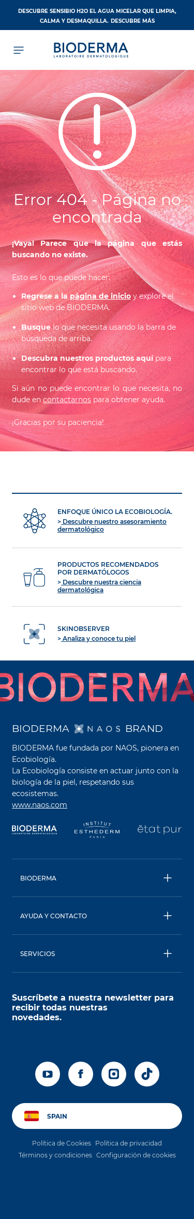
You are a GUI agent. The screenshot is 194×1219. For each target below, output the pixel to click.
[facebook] (80, 1074)
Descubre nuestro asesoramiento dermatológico (112, 525)
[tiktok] (147, 1074)
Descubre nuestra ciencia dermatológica (99, 586)
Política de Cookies (61, 1143)
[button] (97, 878)
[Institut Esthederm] (97, 830)
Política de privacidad (128, 1143)
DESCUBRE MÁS (133, 21)
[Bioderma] (34, 830)
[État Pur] (159, 830)
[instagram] (113, 1074)
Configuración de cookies (136, 1155)
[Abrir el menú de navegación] (18, 49)
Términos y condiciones (55, 1155)
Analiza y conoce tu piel (98, 638)
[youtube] (47, 1074)
